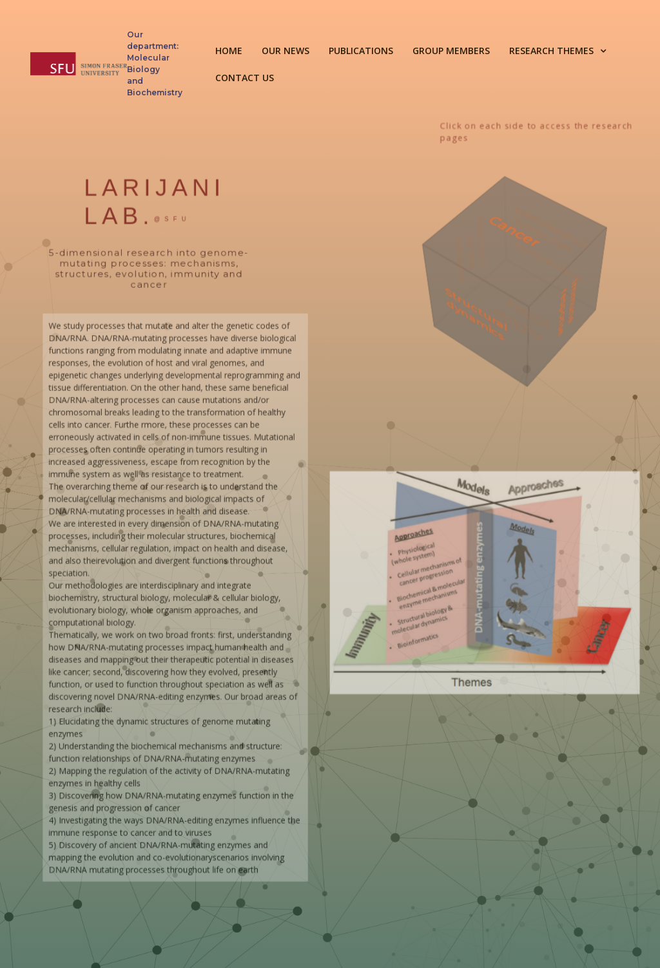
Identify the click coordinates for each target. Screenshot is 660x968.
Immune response (576, 304)
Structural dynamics (480, 319)
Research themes (551, 50)
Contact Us (244, 77)
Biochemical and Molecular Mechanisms (553, 233)
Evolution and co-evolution (465, 245)
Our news (285, 50)
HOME (228, 50)
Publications (361, 50)
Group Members (451, 50)
